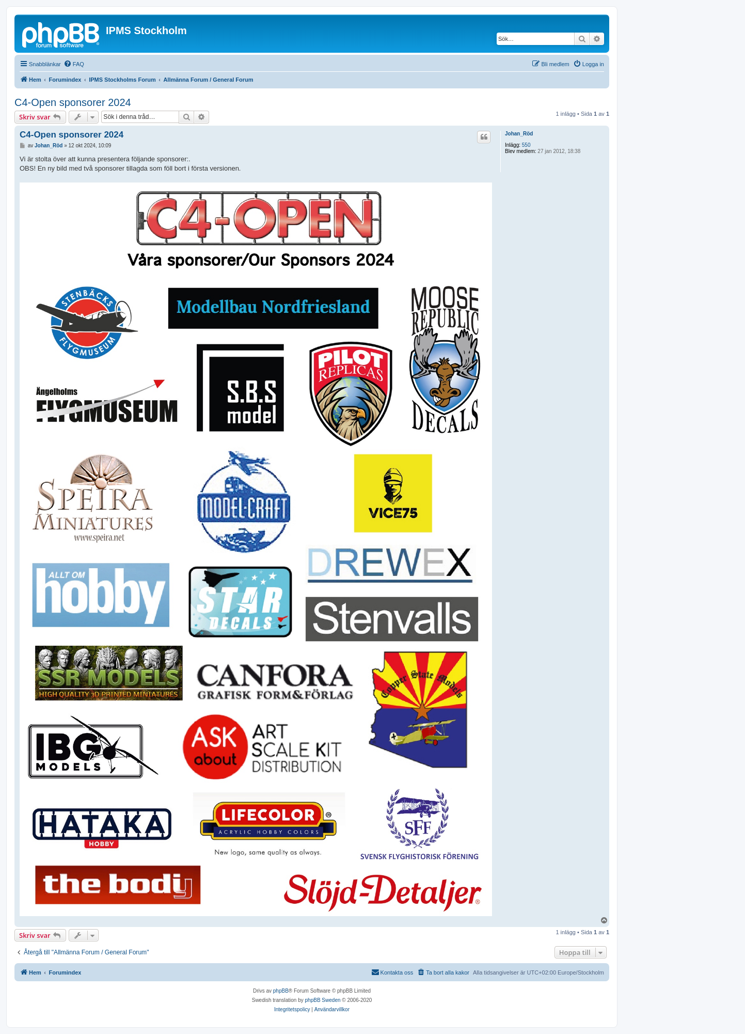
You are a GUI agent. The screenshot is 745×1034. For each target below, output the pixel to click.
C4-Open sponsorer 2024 (72, 102)
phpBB (281, 991)
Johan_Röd (519, 133)
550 (526, 145)
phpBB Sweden (323, 1000)
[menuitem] (74, 64)
